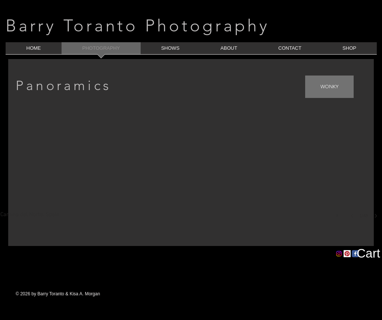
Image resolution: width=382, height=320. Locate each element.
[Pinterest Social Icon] (347, 253)
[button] (191, 176)
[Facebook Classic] (355, 253)
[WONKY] (329, 87)
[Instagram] (338, 253)
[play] (338, 213)
